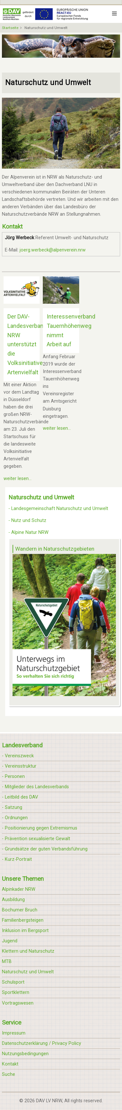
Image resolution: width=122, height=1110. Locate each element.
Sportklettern (15, 992)
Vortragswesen (17, 1003)
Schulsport (13, 982)
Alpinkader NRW (18, 889)
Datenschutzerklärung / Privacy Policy (41, 1043)
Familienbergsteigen (22, 920)
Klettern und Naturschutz (28, 951)
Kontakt (10, 1064)
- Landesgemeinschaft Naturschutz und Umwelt (58, 508)
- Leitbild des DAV (20, 797)
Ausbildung (13, 899)
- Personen (13, 776)
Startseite (10, 27)
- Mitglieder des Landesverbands (35, 787)
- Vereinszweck (18, 756)
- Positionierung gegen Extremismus (39, 828)
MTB (7, 961)
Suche (8, 1074)
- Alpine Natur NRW (28, 532)
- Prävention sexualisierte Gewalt (36, 838)
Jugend (9, 941)
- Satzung (12, 807)
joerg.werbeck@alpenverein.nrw (53, 250)
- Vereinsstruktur (19, 766)
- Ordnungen (15, 817)
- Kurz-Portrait (17, 859)
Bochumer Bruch (19, 910)
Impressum (13, 1033)
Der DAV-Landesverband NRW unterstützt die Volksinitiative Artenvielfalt (27, 344)
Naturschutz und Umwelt (28, 972)
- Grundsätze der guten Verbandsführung (45, 849)
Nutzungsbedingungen (25, 1053)
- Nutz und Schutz (27, 520)
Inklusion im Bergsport (25, 930)
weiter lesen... (18, 478)
